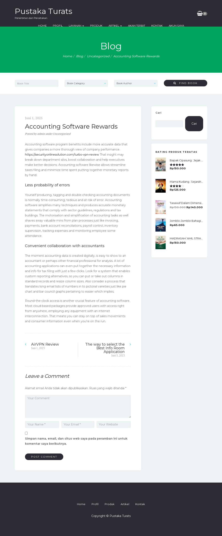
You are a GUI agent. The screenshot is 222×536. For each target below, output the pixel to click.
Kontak (157, 25)
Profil (58, 25)
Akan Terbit (136, 25)
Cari (158, 112)
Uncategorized (98, 56)
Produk (96, 25)
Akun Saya (176, 25)
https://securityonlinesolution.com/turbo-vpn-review (62, 154)
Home (42, 25)
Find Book (185, 83)
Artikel (115, 25)
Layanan (76, 25)
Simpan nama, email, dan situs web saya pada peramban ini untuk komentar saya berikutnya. (76, 441)
